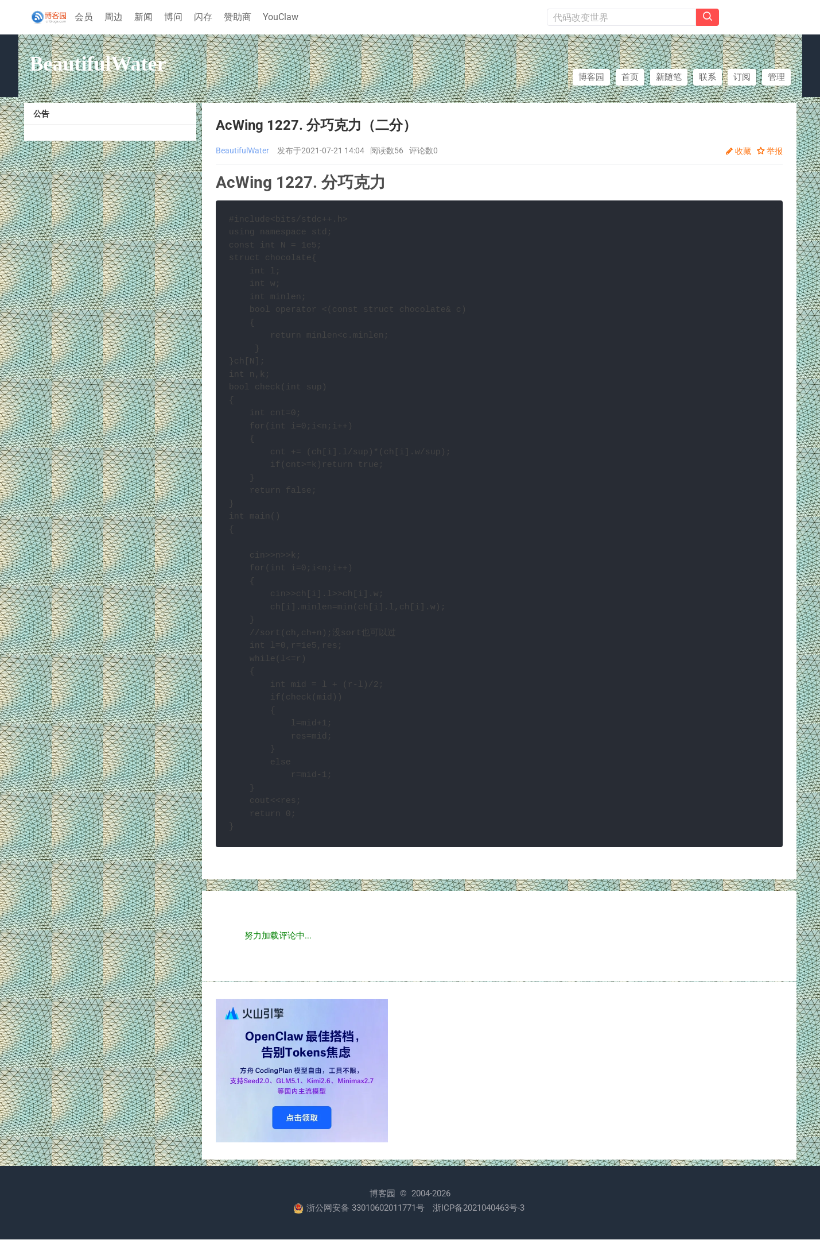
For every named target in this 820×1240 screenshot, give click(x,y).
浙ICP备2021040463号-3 (478, 1208)
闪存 (203, 16)
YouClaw (280, 16)
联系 (707, 77)
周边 (113, 16)
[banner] (46, 17)
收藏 (743, 151)
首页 (630, 77)
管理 (776, 77)
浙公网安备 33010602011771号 (359, 1208)
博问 (173, 16)
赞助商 (237, 16)
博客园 (591, 77)
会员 (84, 16)
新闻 (143, 16)
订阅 (742, 77)
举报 (775, 151)
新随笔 (669, 77)
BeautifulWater (98, 63)
